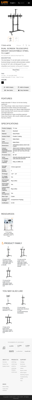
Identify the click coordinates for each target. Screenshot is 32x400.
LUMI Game (14, 372)
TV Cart (3, 75)
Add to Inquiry (8, 87)
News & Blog (5, 386)
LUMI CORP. (19, 397)
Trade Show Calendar (5, 389)
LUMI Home (14, 364)
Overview (5, 362)
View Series (8, 90)
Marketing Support (24, 374)
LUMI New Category (13, 369)
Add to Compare (23, 87)
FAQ (21, 380)
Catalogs (22, 362)
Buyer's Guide (23, 370)
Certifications (23, 366)
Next (30, 244)
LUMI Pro (13, 366)
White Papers (23, 372)
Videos (21, 368)
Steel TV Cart (20, 77)
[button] (16, 22)
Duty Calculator (23, 90)
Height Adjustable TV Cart (8, 77)
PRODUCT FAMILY (13, 243)
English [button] (13, 3)
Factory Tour (5, 364)
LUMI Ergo (13, 362)
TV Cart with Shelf (12, 75)
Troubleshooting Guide (24, 377)
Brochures (22, 364)
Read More (16, 70)
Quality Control (6, 366)
